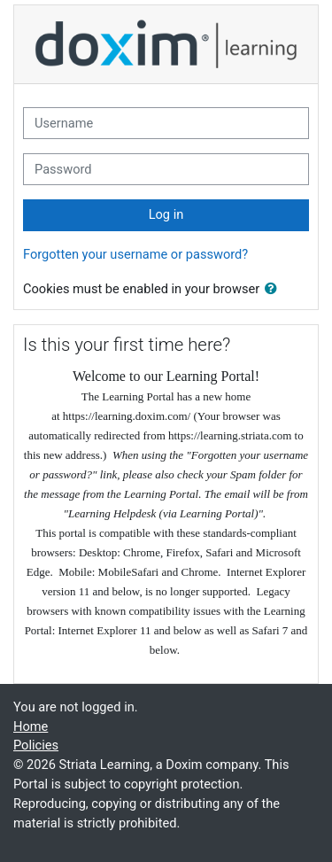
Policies (35, 745)
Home (30, 726)
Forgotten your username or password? (135, 254)
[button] (274, 289)
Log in (166, 214)
